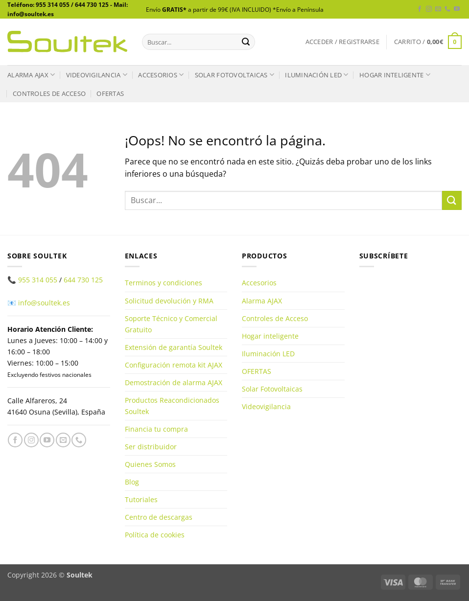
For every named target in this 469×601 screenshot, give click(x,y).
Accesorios (161, 74)
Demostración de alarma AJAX (173, 382)
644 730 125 (83, 279)
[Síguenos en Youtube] (457, 9)
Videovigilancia (96, 74)
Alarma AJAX (31, 74)
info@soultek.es (44, 302)
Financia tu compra (156, 429)
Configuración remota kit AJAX (173, 365)
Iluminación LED (316, 74)
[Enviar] (245, 42)
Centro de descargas (158, 517)
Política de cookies (155, 534)
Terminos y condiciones (163, 282)
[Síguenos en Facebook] (419, 9)
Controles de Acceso (49, 93)
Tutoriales (141, 499)
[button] (342, 41)
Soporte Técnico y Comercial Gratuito (171, 324)
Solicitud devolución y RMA (169, 300)
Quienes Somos (150, 464)
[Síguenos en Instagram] (429, 9)
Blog (132, 481)
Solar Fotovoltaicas (234, 74)
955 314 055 (37, 279)
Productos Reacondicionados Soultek (172, 405)
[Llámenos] (447, 9)
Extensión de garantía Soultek (173, 347)
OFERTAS (110, 93)
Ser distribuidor (151, 446)
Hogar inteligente (394, 74)
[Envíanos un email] (438, 9)
